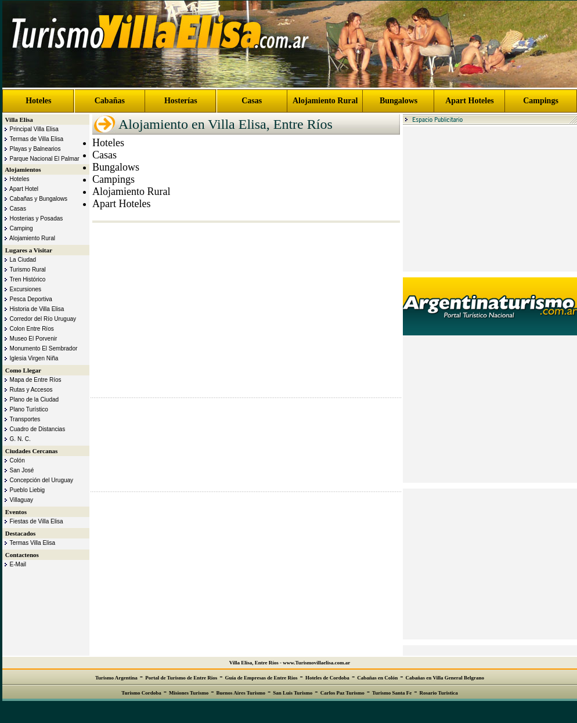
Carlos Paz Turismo (342, 693)
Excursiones (21, 289)
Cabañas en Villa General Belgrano (445, 678)
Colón (13, 460)
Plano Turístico (25, 409)
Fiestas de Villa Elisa (32, 521)
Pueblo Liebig (23, 490)
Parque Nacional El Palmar (41, 159)
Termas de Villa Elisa (32, 139)
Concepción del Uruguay (37, 480)
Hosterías (180, 100)
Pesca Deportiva (27, 299)
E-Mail (14, 564)
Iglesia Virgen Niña (30, 358)
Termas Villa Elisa (28, 543)
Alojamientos (22, 169)
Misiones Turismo (188, 693)
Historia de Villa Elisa (33, 309)
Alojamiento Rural (325, 100)
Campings (540, 100)
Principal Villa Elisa (30, 129)
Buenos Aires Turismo (241, 693)
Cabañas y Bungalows (34, 199)
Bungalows (398, 100)
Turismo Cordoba (141, 693)
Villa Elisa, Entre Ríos (254, 663)
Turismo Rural (24, 269)
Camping (17, 228)
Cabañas (110, 100)
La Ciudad (19, 259)
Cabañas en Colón (377, 678)
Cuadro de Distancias (33, 429)
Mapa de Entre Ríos (32, 380)
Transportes (21, 419)
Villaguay (17, 500)
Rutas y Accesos (27, 389)
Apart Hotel (20, 189)
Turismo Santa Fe (392, 693)
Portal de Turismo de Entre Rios (181, 678)
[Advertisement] (490, 199)
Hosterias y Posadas (32, 218)
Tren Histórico (23, 279)
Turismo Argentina (116, 678)
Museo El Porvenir (29, 338)
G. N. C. (16, 439)
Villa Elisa (18, 119)
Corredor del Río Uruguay (39, 319)
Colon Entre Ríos (28, 329)
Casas (251, 100)
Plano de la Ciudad (30, 399)
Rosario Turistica (439, 693)
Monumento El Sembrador (39, 348)
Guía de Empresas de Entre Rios (261, 678)
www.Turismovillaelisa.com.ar (316, 663)
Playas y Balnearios (31, 149)
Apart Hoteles (469, 100)
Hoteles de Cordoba (327, 678)
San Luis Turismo (292, 693)
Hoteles (38, 100)
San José (18, 470)
